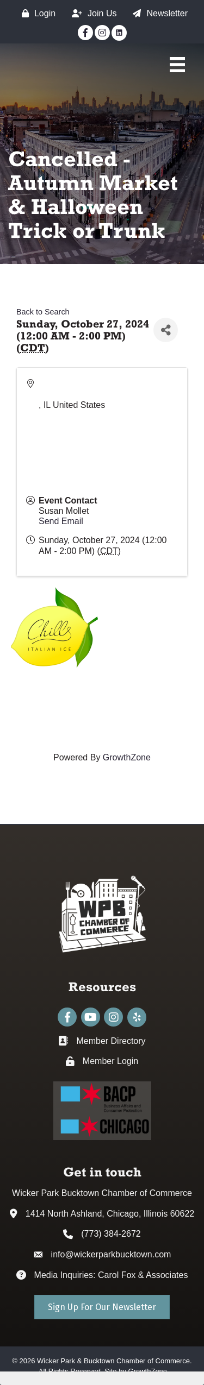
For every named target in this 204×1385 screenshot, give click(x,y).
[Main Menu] (177, 65)
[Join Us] (91, 13)
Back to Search (43, 311)
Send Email (61, 521)
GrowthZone (127, 757)
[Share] (165, 330)
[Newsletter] (157, 13)
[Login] (35, 13)
